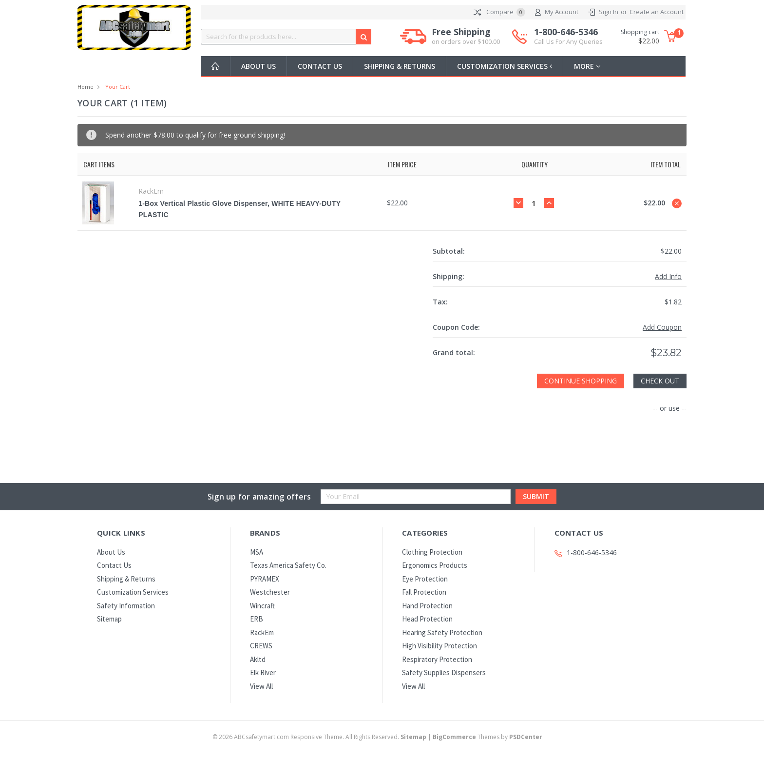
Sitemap (109, 618)
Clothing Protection (432, 552)
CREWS (261, 645)
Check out (660, 380)
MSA (256, 552)
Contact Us (320, 66)
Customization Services (505, 66)
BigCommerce (454, 737)
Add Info (668, 276)
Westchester (270, 592)
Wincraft (262, 605)
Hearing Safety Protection (442, 632)
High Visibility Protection (439, 645)
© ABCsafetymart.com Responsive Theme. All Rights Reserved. (320, 737)
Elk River (263, 672)
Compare (499, 12)
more (589, 66)
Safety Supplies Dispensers (444, 672)
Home (85, 86)
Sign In (608, 11)
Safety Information (126, 605)
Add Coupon (662, 327)
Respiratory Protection (437, 659)
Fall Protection (424, 592)
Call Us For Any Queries (568, 41)
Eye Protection (425, 578)
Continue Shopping (580, 380)
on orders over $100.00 (466, 41)
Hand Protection (427, 605)
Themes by (487, 737)
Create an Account (657, 11)
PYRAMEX (264, 578)
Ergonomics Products (434, 565)
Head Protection (427, 618)
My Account (556, 12)
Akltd (258, 659)
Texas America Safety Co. (288, 565)
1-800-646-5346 (568, 36)
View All (261, 686)
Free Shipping (466, 36)
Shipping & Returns (399, 66)
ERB (256, 618)
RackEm (262, 632)
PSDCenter (525, 737)
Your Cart (117, 86)
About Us (258, 66)
